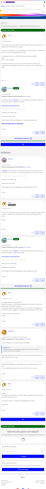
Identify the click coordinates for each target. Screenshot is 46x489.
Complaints (3, 483)
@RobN (5, 347)
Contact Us (42, 483)
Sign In (44, 2)
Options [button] (3, 23)
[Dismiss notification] (44, 6)
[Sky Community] (9, 2)
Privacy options (4, 480)
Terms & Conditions (40, 480)
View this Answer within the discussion (12, 123)
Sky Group (3, 485)
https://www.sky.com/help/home (10, 105)
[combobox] (20, 12)
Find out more (27, 96)
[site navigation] (2, 2)
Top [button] (24, 477)
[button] (44, 34)
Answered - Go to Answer (23, 30)
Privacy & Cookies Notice (6, 482)
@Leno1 (16, 100)
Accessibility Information (39, 482)
